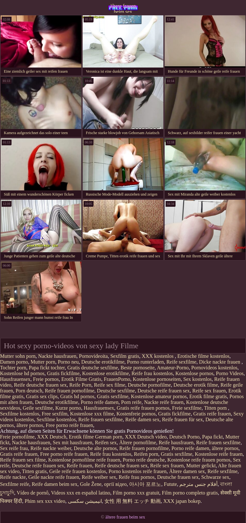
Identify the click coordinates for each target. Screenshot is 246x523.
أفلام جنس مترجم (198, 484)
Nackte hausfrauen (57, 356)
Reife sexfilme (181, 362)
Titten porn (216, 408)
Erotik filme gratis (208, 396)
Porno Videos (229, 373)
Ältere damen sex (187, 471)
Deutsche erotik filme (196, 385)
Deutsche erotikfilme (103, 362)
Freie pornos (46, 379)
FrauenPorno (117, 379)
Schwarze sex (215, 477)
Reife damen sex (142, 419)
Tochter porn (13, 367)
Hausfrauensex (15, 379)
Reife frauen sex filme (23, 460)
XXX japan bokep (182, 501)
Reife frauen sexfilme (100, 419)
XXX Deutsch (51, 436)
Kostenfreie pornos (136, 413)
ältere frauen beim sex (123, 8)
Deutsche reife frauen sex (163, 390)
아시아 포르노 (145, 484)
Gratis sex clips (42, 396)
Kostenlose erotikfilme (105, 373)
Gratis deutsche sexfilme (92, 367)
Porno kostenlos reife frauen (138, 471)
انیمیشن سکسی (85, 501)
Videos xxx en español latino (80, 492)
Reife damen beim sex (55, 484)
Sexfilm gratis (124, 356)
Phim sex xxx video (45, 501)
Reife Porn (80, 385)
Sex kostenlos (197, 379)
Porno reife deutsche (144, 460)
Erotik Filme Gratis (81, 379)
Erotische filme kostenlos (203, 356)
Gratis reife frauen (212, 413)
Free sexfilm (54, 413)
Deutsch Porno (184, 436)
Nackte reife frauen (164, 402)
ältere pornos (30, 425)
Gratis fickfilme (63, 373)
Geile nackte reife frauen (53, 477)
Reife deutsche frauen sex (40, 385)
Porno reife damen (100, 402)
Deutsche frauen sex (178, 477)
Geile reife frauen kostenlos (77, 471)
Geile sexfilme (38, 408)
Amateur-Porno (173, 367)
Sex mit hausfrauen (73, 442)
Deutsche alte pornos (95, 448)
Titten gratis (34, 471)
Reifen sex (106, 442)
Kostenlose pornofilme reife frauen (84, 460)
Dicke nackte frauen (220, 362)
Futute (170, 484)
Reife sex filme (109, 385)
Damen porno (14, 362)
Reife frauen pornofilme (69, 390)
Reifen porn (146, 454)
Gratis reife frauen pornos (143, 408)
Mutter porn (43, 362)
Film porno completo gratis (190, 492)
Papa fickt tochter (47, 367)
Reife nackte (13, 477)
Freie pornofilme (17, 436)
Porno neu (68, 362)
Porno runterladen (145, 362)
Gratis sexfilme (112, 396)
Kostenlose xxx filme (92, 413)
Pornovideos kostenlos (214, 367)
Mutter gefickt (201, 465)
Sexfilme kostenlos (19, 413)
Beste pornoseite (137, 367)
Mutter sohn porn (18, 356)
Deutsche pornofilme (149, 385)
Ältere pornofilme (137, 442)
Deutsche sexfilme (116, 390)
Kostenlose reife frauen (218, 454)
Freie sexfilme (186, 408)
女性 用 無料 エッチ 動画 (132, 501)
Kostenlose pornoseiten (157, 379)
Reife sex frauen (209, 390)
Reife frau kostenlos (152, 373)
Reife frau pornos (136, 477)
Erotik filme (81, 436)
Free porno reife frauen (69, 425)
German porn (108, 436)
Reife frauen (79, 465)
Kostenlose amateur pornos (159, 396)
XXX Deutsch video (146, 436)
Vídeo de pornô (33, 492)
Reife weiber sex (99, 477)
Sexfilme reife (14, 484)
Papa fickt (212, 436)
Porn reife (131, 402)
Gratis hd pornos (77, 396)
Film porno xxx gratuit (136, 492)
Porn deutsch (29, 390)
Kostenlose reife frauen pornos (198, 460)
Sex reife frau (14, 448)
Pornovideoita (93, 356)
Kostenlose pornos (194, 373)
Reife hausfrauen (176, 442)
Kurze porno (68, 408)
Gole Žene (91, 484)
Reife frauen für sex (182, 419)
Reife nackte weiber (50, 448)
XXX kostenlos (158, 356)
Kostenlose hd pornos (22, 373)
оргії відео (115, 484)
